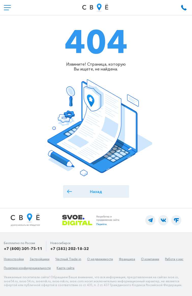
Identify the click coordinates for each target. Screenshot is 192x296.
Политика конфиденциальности (27, 268)
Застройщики (40, 259)
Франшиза (127, 259)
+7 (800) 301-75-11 (23, 248)
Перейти (101, 224)
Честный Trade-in (68, 259)
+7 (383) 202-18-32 (69, 248)
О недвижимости (100, 259)
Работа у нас (174, 259)
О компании (150, 259)
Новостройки (14, 259)
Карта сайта (65, 268)
